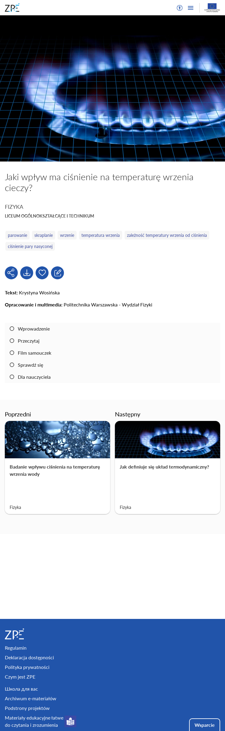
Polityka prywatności (27, 667)
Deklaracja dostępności (29, 657)
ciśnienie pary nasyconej (30, 246)
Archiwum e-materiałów (30, 698)
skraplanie (43, 235)
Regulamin (16, 648)
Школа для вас (21, 689)
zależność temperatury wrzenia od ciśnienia (167, 235)
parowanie (17, 235)
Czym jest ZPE (20, 676)
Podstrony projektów (27, 708)
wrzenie (67, 235)
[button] (179, 8)
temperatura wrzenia (100, 235)
